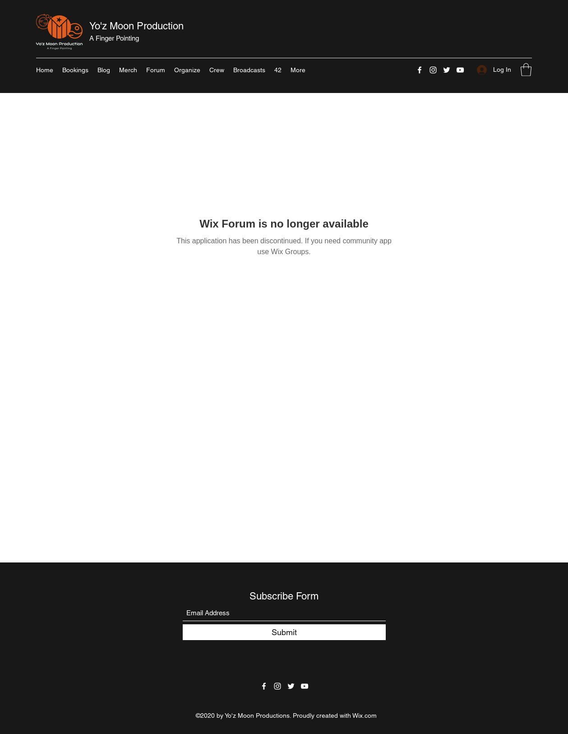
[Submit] (284, 632)
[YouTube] (460, 69)
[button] (526, 69)
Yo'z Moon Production (136, 26)
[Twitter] (446, 69)
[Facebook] (419, 69)
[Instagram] (433, 69)
